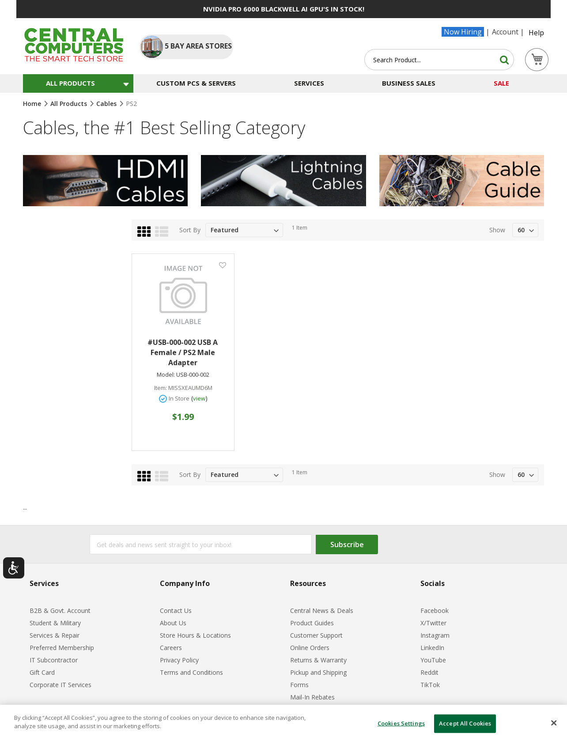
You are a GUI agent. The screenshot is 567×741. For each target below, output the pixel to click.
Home (33, 103)
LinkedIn (432, 647)
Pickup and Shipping (318, 672)
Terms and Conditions (191, 672)
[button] (222, 264)
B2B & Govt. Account (60, 610)
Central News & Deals (321, 610)
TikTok (430, 685)
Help (536, 33)
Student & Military (55, 623)
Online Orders (309, 647)
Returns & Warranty (318, 660)
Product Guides (312, 623)
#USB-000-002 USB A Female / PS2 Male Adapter (182, 352)
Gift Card (42, 672)
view (199, 398)
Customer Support (316, 635)
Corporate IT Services (60, 685)
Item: (160, 388)
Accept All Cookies (465, 723)
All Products (69, 103)
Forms (299, 685)
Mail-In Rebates (312, 697)
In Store (179, 398)
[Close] (553, 723)
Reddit (429, 672)
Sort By (189, 230)
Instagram (435, 635)
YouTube (433, 660)
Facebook (434, 610)
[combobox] (439, 59)
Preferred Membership (62, 647)
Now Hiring (463, 32)
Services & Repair (54, 635)
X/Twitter (433, 623)
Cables (107, 103)
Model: (166, 375)
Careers (171, 647)
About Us (173, 623)
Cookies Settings (401, 723)
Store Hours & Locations (195, 635)
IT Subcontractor (54, 660)
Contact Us (176, 610)
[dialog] (283, 723)
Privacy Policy (179, 660)
